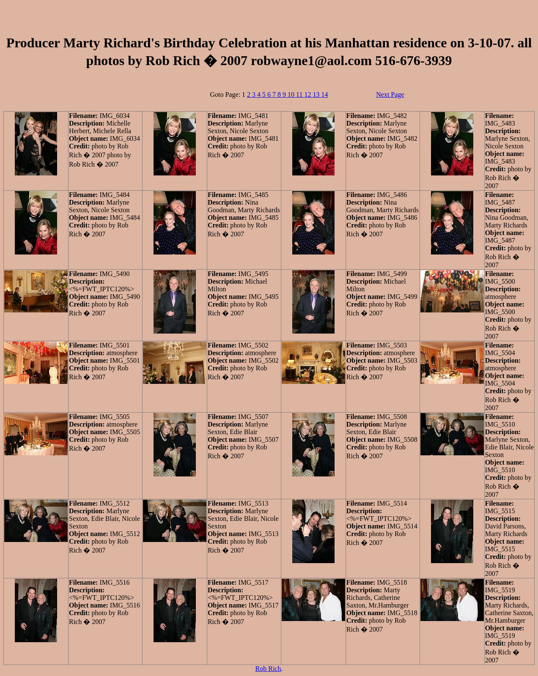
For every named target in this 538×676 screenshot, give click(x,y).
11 (300, 94)
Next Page (390, 94)
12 (308, 94)
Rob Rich (268, 668)
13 (317, 94)
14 (324, 94)
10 (292, 94)
